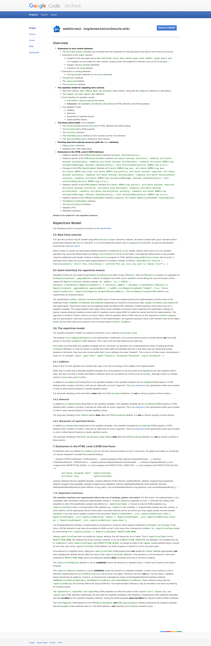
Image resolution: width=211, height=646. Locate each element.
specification (105, 228)
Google (32, 642)
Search (44, 14)
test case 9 (75, 246)
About (54, 14)
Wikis (31, 46)
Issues (32, 40)
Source (32, 34)
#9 (59, 356)
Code (44, 5)
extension (139, 385)
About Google (42, 642)
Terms (60, 642)
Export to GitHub (167, 28)
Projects (33, 14)
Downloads (34, 52)
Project (32, 28)
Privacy (52, 642)
